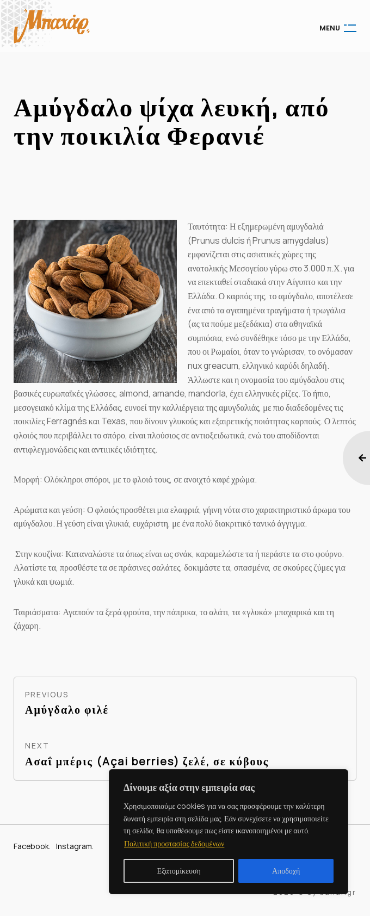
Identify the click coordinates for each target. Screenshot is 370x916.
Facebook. (32, 846)
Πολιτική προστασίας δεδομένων (174, 843)
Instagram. (75, 846)
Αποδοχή (286, 870)
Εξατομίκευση (179, 870)
